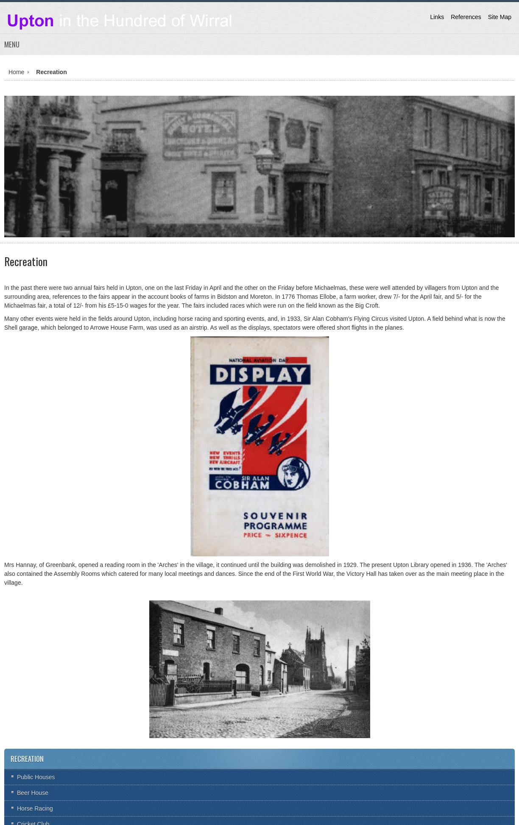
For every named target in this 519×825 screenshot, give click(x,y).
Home (16, 72)
